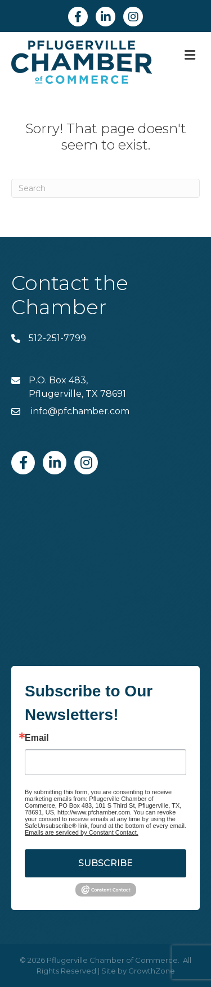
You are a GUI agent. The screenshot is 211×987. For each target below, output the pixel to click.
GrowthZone (151, 970)
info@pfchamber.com (79, 411)
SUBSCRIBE (105, 863)
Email (37, 738)
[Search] (105, 188)
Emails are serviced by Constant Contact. (81, 832)
